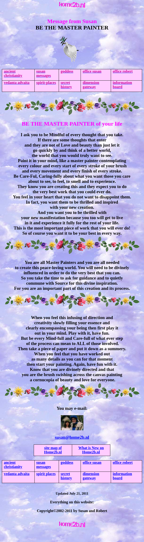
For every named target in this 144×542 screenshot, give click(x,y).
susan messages (43, 464)
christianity (13, 464)
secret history (66, 476)
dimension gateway (91, 476)
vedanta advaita (16, 474)
